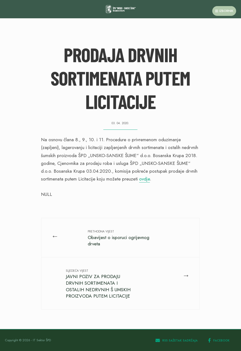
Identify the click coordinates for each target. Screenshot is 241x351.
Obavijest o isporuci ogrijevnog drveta (118, 238)
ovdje (144, 179)
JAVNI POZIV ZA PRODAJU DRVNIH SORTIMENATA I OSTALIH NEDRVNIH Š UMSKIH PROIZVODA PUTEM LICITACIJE (98, 284)
